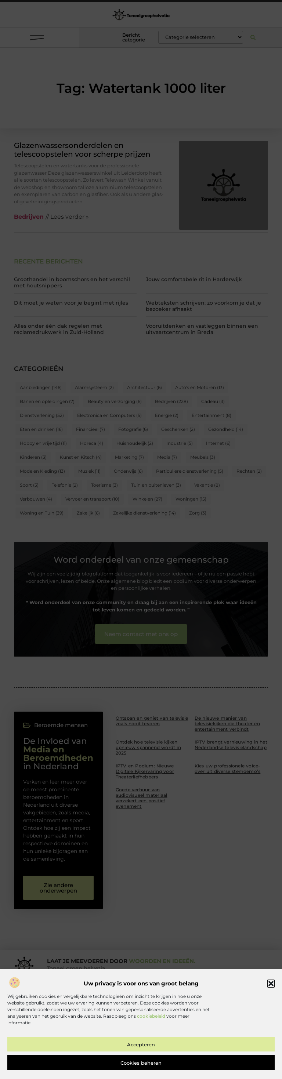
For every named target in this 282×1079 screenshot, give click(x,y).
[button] (271, 989)
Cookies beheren (141, 1068)
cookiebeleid (151, 1021)
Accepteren (141, 1050)
